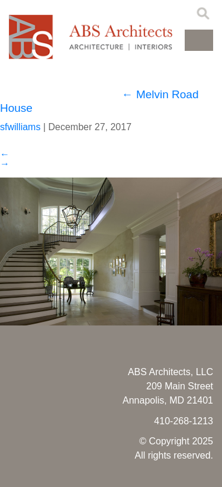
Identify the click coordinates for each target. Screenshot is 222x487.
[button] (199, 40)
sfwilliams (20, 127)
